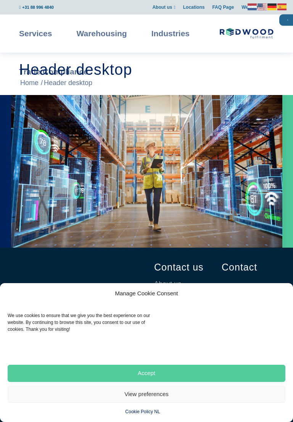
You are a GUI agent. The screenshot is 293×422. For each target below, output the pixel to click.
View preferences (146, 394)
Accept (146, 373)
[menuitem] (163, 7)
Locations (194, 7)
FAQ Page (223, 7)
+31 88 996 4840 (38, 7)
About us (162, 7)
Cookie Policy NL (142, 411)
